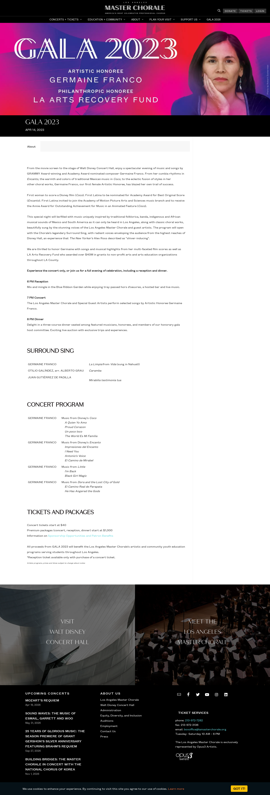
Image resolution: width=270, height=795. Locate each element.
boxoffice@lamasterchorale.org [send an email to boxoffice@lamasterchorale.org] (205, 729)
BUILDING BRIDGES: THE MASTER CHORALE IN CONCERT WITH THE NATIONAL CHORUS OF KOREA (53, 764)
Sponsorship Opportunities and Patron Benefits (80, 535)
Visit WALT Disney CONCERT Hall (67, 632)
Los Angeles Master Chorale (119, 699)
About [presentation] (31, 146)
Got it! (239, 788)
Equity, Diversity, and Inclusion (121, 715)
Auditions (106, 720)
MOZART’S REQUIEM (42, 700)
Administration (110, 710)
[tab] (31, 146)
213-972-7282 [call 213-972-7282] (194, 720)
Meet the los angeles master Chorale (202, 632)
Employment (109, 726)
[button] (66, 19)
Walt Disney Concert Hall (117, 705)
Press (104, 736)
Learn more (176, 789)
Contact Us (108, 731)
